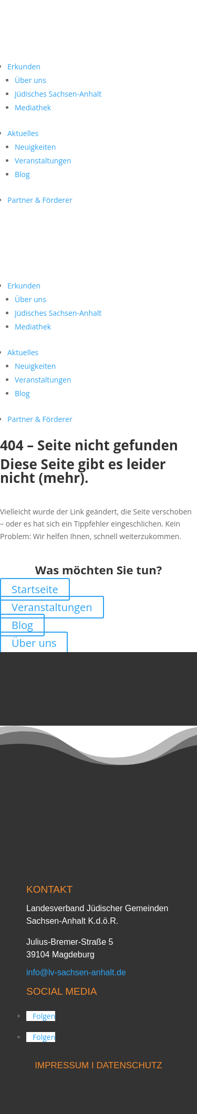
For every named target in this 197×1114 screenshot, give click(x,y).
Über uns (30, 80)
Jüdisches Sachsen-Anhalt (58, 94)
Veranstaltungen (43, 161)
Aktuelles (22, 133)
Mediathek (33, 107)
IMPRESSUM (62, 1065)
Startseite (35, 589)
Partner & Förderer (39, 200)
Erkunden (23, 66)
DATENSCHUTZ (129, 1065)
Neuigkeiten (35, 147)
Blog (22, 174)
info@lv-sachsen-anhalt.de (76, 972)
